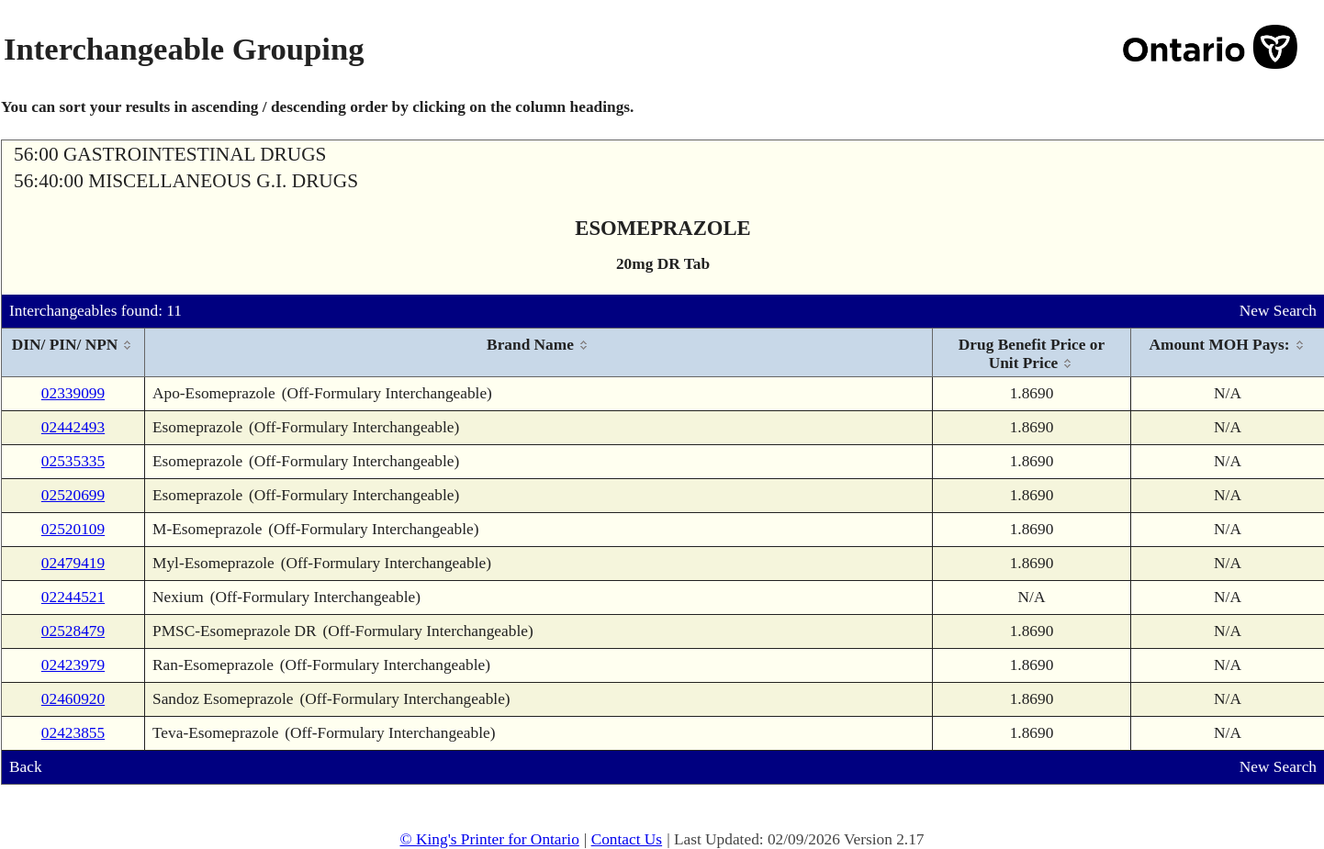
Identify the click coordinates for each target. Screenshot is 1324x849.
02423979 (73, 665)
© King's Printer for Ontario (488, 839)
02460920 (73, 699)
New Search (1278, 310)
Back (25, 767)
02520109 (73, 529)
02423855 (73, 733)
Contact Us (627, 839)
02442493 (73, 427)
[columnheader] (73, 353)
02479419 (73, 563)
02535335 (73, 461)
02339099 (73, 393)
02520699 (73, 495)
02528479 (73, 631)
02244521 (73, 597)
